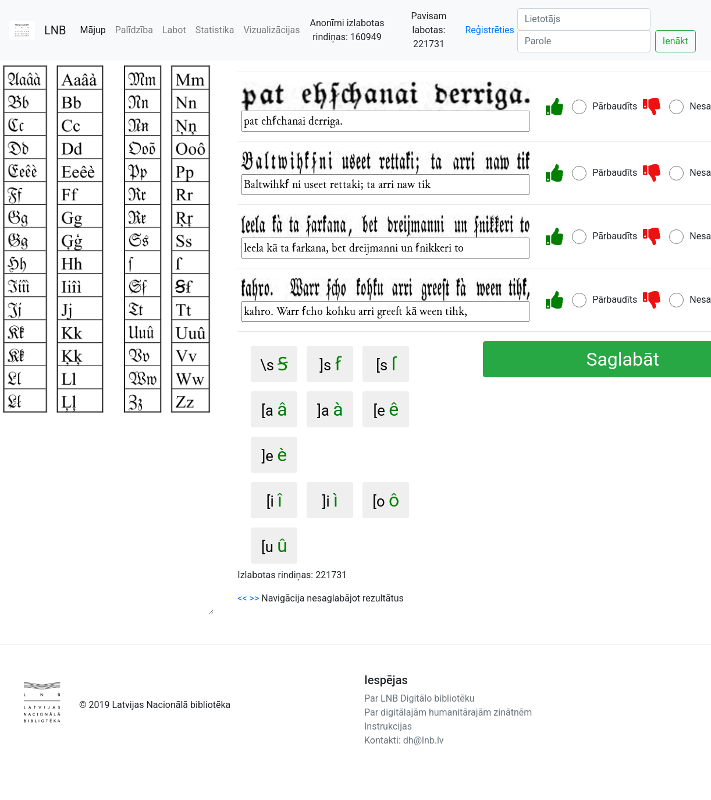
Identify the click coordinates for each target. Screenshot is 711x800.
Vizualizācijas (271, 30)
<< (242, 598)
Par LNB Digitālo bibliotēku (419, 698)
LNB (55, 30)
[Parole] (583, 41)
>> (254, 598)
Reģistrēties (489, 30)
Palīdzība (134, 30)
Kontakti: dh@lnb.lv (404, 740)
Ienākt (675, 41)
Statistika (214, 30)
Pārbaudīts (614, 106)
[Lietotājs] (583, 19)
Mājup (95, 29)
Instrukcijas (388, 726)
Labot (174, 30)
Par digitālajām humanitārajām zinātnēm (448, 712)
